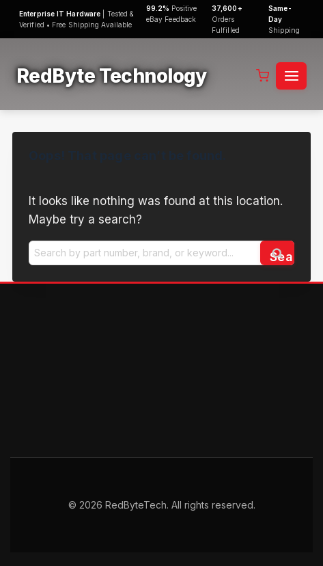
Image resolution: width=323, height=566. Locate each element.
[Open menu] (291, 75)
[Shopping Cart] (262, 75)
